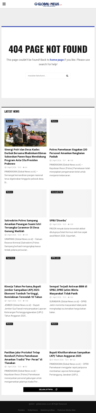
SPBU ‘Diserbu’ (58, 220)
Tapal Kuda (10, 258)
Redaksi (21, 410)
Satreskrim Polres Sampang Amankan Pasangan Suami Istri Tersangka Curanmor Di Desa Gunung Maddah (22, 225)
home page (57, 59)
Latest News (11, 111)
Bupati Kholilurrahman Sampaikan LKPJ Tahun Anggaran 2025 (69, 354)
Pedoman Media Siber (67, 410)
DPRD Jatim (56, 258)
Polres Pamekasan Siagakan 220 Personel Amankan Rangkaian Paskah (68, 153)
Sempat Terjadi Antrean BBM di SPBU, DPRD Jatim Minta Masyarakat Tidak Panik (68, 290)
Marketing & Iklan (48, 410)
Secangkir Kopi (57, 192)
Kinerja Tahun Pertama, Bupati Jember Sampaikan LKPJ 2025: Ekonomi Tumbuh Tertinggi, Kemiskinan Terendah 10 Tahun (23, 291)
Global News (33, 410)
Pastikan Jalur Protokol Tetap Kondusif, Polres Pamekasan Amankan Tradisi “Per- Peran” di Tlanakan (23, 357)
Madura (9, 121)
